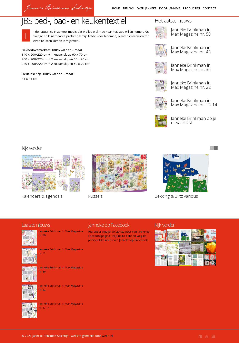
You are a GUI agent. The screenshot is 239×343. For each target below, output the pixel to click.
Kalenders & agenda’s (42, 196)
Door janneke (169, 8)
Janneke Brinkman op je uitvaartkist (193, 120)
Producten (191, 8)
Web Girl (107, 336)
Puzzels (95, 196)
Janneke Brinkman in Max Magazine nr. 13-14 (194, 103)
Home (116, 8)
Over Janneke (146, 8)
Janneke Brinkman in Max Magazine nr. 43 (191, 50)
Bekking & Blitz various (176, 196)
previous (212, 148)
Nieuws (128, 8)
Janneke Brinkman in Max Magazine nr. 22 (191, 85)
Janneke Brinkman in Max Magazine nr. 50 (191, 32)
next (216, 148)
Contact (209, 8)
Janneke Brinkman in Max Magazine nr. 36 (191, 67)
